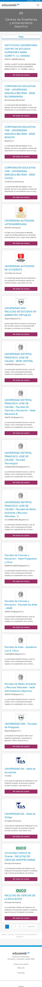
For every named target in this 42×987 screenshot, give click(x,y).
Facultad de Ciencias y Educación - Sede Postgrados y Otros (21, 559)
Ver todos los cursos (21, 75)
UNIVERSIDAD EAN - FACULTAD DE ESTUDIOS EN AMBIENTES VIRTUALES (20, 312)
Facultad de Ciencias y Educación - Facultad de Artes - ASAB (21, 605)
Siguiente (31, 926)
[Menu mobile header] (38, 5)
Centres (37, 1)
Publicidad (21, 973)
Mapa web (21, 968)
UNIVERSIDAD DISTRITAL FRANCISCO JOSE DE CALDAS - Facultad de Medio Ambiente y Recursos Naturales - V (20, 509)
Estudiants (30, 1)
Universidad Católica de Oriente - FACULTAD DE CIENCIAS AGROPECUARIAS (20, 856)
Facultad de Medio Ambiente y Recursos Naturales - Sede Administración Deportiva (20, 687)
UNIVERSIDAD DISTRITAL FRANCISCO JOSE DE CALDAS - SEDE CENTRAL (19, 357)
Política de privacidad (21, 964)
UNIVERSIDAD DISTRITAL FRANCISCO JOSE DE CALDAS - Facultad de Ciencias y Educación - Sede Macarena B (20, 407)
